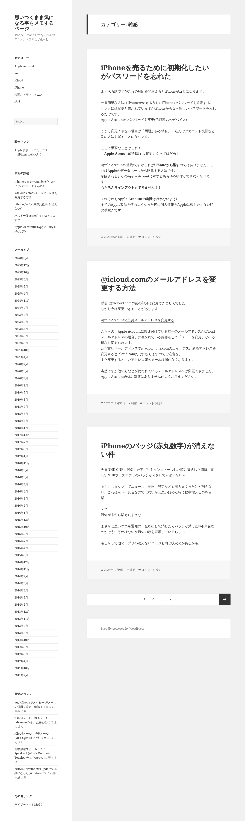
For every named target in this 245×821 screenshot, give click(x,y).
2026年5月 (21, 258)
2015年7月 (21, 541)
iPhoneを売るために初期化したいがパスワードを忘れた (155, 72)
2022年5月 (21, 336)
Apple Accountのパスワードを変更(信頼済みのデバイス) (144, 119)
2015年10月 (22, 527)
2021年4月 (21, 357)
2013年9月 (21, 626)
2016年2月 (21, 506)
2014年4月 (21, 590)
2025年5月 (21, 286)
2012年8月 (21, 647)
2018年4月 (21, 421)
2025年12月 (22, 265)
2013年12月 (22, 612)
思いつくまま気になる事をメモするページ (34, 23)
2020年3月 (21, 378)
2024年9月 (21, 308)
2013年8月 (21, 633)
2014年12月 (22, 562)
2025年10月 (22, 272)
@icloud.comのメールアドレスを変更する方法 (158, 283)
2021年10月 (22, 350)
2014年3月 (21, 597)
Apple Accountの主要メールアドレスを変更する (137, 320)
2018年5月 (21, 414)
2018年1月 (21, 428)
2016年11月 (22, 463)
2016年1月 (21, 513)
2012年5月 (21, 654)
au (16, 73)
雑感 (17, 102)
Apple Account (24, 66)
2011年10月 (22, 668)
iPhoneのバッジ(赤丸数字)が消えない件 (158, 450)
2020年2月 (21, 385)
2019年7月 (21, 392)
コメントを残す (151, 237)
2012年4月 (21, 661)
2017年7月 (21, 442)
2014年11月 (22, 569)
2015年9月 (21, 534)
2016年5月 (21, 484)
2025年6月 (21, 279)
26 (171, 599)
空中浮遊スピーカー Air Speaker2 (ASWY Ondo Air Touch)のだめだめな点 (32, 753)
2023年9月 (21, 315)
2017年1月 (21, 456)
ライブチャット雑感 (27, 805)
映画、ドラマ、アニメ (28, 94)
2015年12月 (22, 520)
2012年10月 (22, 640)
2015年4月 (21, 548)
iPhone (19, 87)
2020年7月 (21, 364)
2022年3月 (21, 343)
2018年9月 (21, 407)
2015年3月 (21, 555)
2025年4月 (21, 293)
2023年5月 (21, 322)
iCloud (18, 80)
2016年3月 (21, 498)
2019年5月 (21, 399)
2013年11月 (22, 619)
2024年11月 (22, 301)
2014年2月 (21, 604)
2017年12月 (22, 435)
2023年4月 (21, 329)
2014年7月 (21, 576)
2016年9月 (21, 470)
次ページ (225, 599)
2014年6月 (21, 583)
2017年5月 (21, 449)
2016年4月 (21, 491)
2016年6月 (21, 477)
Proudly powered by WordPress (122, 629)
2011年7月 (21, 675)
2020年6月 (21, 371)
